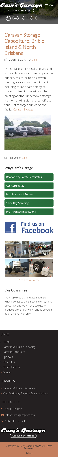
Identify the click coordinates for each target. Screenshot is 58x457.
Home (6, 342)
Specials (8, 357)
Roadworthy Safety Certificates (24, 177)
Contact (7, 372)
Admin (29, 453)
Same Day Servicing (17, 203)
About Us (9, 362)
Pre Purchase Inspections (21, 211)
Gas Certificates (15, 185)
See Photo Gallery (29, 280)
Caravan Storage (23, 109)
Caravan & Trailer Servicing (19, 347)
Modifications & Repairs (20, 194)
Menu (50, 5)
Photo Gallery (11, 367)
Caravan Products (14, 352)
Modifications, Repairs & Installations (26, 393)
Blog (24, 157)
